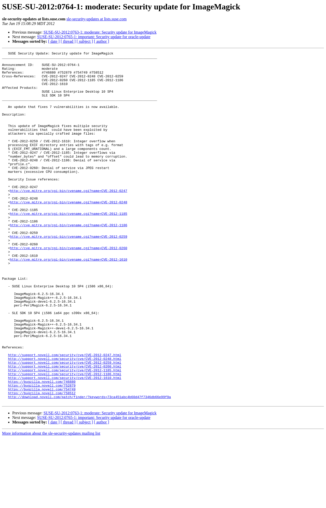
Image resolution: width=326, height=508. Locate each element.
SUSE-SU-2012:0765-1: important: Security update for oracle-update (94, 37)
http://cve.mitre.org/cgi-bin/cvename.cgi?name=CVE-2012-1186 (68, 260)
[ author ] (101, 41)
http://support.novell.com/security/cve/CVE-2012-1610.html (64, 443)
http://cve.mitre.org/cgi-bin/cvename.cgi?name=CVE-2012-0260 (68, 287)
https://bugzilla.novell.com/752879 (41, 452)
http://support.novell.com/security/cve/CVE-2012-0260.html (64, 429)
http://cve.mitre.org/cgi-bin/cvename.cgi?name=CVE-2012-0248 (68, 232)
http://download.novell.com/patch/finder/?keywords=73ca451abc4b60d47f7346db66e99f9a (89, 466)
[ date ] (54, 41)
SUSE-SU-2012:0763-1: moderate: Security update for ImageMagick (100, 32)
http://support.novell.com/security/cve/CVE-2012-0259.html (64, 425)
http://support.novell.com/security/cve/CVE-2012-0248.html (64, 420)
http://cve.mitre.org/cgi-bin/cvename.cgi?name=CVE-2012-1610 (68, 301)
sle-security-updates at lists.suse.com (96, 19)
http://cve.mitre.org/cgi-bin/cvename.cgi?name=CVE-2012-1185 (68, 246)
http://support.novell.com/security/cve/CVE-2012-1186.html (64, 438)
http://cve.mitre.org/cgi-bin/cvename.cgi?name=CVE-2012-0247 (68, 219)
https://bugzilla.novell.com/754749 (41, 457)
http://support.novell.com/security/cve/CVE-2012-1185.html (64, 434)
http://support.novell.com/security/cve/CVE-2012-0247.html (64, 416)
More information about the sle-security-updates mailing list (51, 503)
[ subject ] (85, 41)
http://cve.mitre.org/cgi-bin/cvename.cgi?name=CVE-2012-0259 (68, 274)
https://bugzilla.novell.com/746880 (41, 448)
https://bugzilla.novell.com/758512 (41, 461)
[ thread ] (68, 41)
